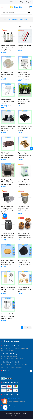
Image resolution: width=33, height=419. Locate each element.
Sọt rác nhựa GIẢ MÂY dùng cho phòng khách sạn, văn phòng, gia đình (24, 235)
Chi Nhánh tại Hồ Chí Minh (11, 362)
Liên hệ (16, 2)
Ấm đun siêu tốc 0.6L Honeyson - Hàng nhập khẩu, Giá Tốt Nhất (7, 316)
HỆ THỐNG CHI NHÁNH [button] (11, 341)
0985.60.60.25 (10, 350)
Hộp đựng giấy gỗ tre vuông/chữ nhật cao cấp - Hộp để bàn (25, 155)
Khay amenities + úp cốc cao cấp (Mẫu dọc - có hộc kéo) (25, 128)
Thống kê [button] (17, 371)
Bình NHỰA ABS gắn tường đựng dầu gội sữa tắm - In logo (24, 101)
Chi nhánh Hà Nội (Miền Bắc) (12, 345)
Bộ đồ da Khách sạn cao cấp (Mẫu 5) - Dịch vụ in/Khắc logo (8, 128)
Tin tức (11, 2)
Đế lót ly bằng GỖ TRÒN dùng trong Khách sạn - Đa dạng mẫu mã (7, 262)
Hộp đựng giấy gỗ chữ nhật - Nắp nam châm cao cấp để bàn (7, 155)
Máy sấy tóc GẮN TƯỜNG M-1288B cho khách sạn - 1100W (24, 75)
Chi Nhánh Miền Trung (10, 354)
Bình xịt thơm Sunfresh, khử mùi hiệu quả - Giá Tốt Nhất (8, 289)
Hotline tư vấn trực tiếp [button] (11, 394)
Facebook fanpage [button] (9, 406)
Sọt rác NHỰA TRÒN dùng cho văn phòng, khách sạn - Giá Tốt (24, 209)
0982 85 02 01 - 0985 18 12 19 (14, 359)
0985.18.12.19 (13, 398)
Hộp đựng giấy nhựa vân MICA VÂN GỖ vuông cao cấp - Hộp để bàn (8, 182)
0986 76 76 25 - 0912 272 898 (14, 367)
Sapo (20, 416)
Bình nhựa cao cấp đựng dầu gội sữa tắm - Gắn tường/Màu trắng (8, 48)
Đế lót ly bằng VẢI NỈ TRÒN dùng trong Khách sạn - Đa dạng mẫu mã (24, 262)
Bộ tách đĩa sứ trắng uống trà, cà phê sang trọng (7, 75)
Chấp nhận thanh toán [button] (10, 382)
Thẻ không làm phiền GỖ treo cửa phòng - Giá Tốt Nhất (25, 289)
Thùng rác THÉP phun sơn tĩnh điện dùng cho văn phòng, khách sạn (7, 235)
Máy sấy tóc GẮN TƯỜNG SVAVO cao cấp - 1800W (8, 101)
